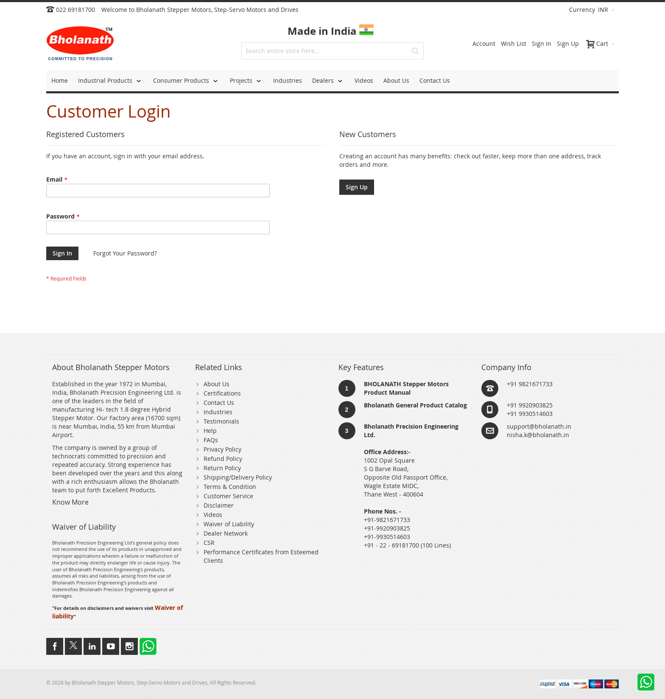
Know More (70, 502)
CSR (209, 543)
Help (210, 431)
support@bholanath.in (539, 426)
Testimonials (221, 421)
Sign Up (568, 43)
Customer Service (228, 496)
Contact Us (219, 403)
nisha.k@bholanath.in (538, 435)
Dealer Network (226, 533)
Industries (218, 412)
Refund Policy (223, 459)
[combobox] (332, 50)
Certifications (222, 393)
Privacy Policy (222, 449)
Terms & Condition (230, 487)
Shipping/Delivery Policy (238, 477)
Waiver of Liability (229, 524)
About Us (216, 384)
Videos (213, 515)
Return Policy (222, 468)
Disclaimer (219, 505)
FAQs (211, 440)
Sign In (541, 43)
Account (483, 43)
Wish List (513, 43)
